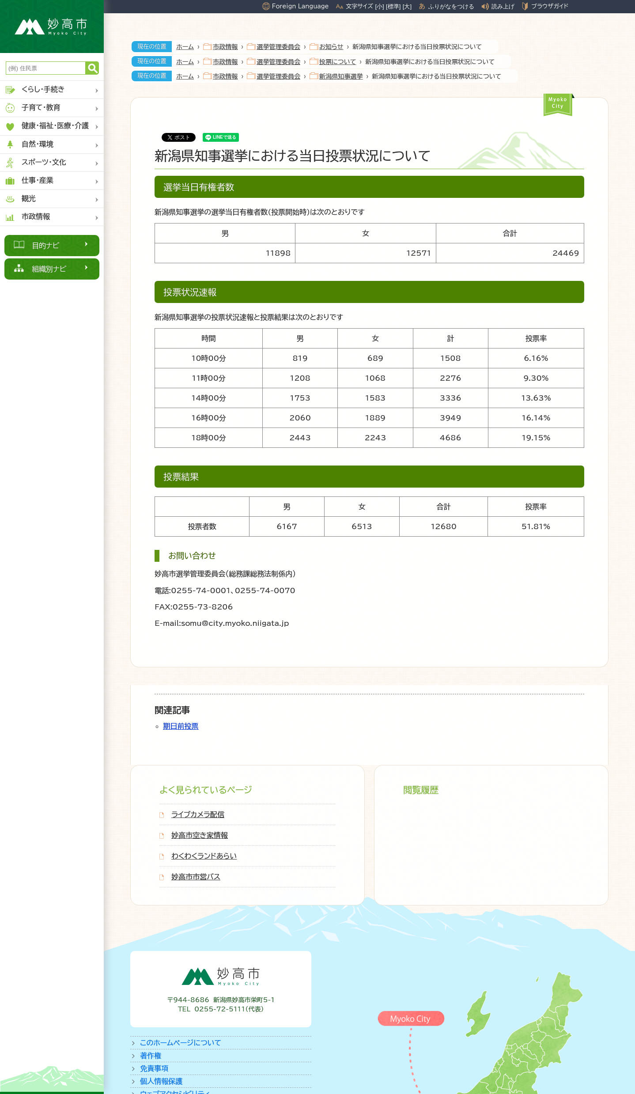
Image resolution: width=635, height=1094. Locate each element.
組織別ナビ (49, 269)
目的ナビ (46, 245)
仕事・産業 (28, 180)
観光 (20, 198)
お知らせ (331, 47)
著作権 (150, 1055)
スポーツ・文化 (35, 162)
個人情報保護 (161, 1081)
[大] (407, 6)
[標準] (393, 6)
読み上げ (502, 6)
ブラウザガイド (549, 6)
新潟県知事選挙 (341, 76)
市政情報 (27, 217)
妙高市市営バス (195, 876)
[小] (379, 6)
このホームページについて (180, 1042)
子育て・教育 (32, 108)
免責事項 (154, 1068)
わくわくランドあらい (204, 855)
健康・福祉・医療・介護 (46, 126)
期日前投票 (180, 726)
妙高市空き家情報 (199, 835)
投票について (337, 62)
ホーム (185, 47)
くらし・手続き (34, 89)
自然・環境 (28, 144)
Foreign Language (300, 6)
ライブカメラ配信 (197, 814)
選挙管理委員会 (278, 47)
